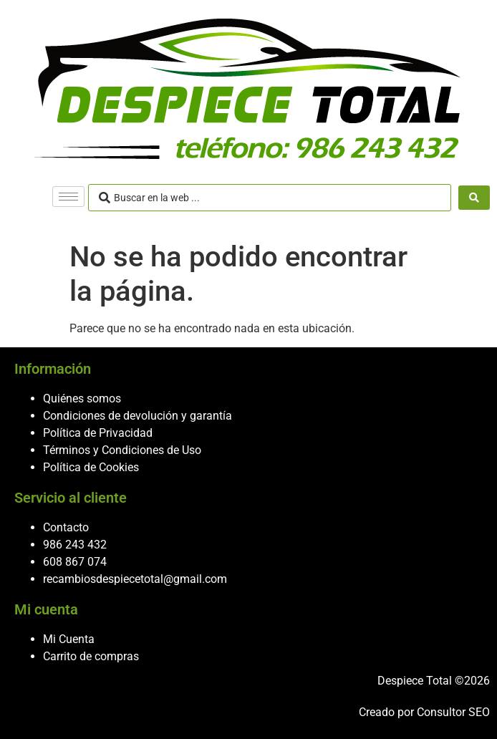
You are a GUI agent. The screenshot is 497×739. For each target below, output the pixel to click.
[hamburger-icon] (68, 196)
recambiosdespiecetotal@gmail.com (135, 579)
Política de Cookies (91, 467)
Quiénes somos (82, 398)
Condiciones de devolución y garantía (137, 415)
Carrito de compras (91, 656)
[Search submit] (474, 197)
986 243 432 (75, 544)
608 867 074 (75, 562)
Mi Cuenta (69, 639)
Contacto (66, 527)
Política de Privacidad (98, 433)
